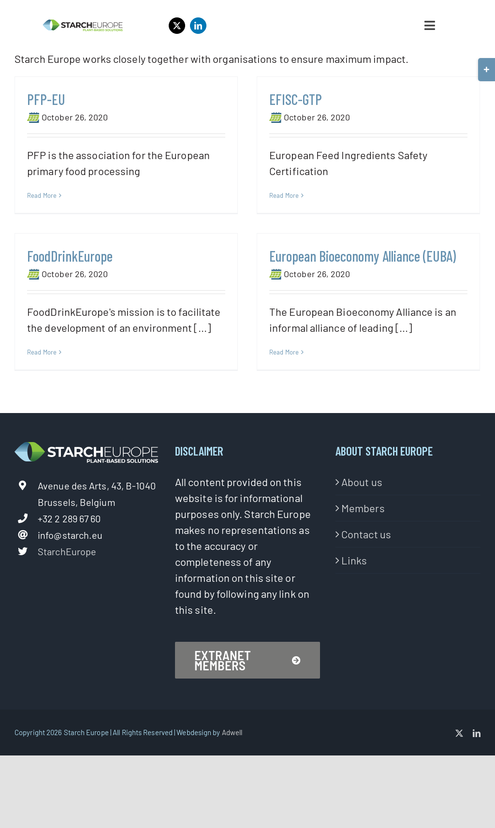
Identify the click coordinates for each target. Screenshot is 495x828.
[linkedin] (198, 25)
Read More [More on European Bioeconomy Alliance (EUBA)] (266, 355)
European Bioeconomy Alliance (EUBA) (344, 258)
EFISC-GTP (289, 99)
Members (363, 538)
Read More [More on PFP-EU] (42, 195)
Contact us (366, 564)
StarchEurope (67, 582)
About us (361, 512)
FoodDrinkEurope (94, 244)
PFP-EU (46, 99)
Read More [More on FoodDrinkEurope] (66, 341)
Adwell (232, 763)
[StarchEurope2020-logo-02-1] (83, 24)
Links (354, 590)
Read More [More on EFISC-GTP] (278, 195)
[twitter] (177, 25)
